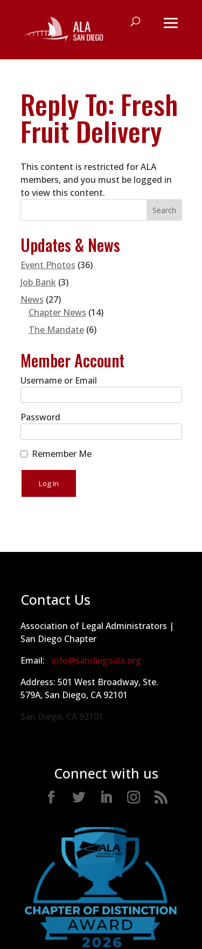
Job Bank (38, 282)
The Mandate (56, 330)
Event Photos (47, 265)
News (32, 299)
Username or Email (58, 380)
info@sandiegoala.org (96, 660)
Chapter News (57, 312)
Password (40, 417)
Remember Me (62, 454)
